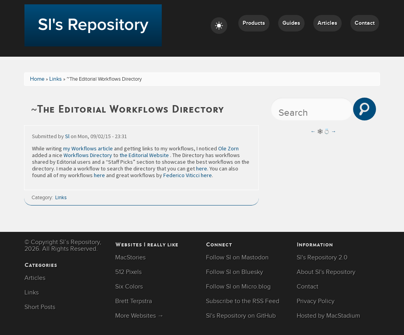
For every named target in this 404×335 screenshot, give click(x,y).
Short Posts (39, 307)
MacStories (130, 257)
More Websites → (139, 316)
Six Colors (129, 287)
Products (254, 23)
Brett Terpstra (133, 301)
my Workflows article (88, 148)
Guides (291, 23)
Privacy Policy (316, 301)
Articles (327, 23)
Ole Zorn (228, 148)
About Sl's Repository (326, 272)
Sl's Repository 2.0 (322, 257)
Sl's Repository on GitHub (241, 316)
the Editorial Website (144, 155)
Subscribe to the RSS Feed (242, 301)
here (201, 168)
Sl (67, 136)
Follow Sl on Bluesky (234, 272)
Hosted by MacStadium (328, 316)
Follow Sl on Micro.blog (238, 287)
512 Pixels (128, 272)
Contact (365, 23)
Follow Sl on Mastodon (237, 257)
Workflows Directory (88, 155)
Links (55, 79)
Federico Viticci (181, 175)
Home (37, 79)
